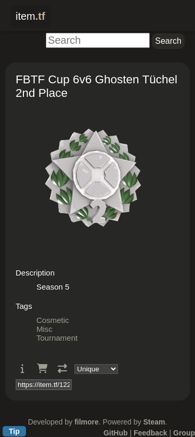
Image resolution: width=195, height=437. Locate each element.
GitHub (115, 433)
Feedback (150, 433)
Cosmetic (52, 320)
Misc (44, 328)
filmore (86, 422)
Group (184, 433)
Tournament (56, 337)
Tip (14, 431)
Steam (154, 422)
